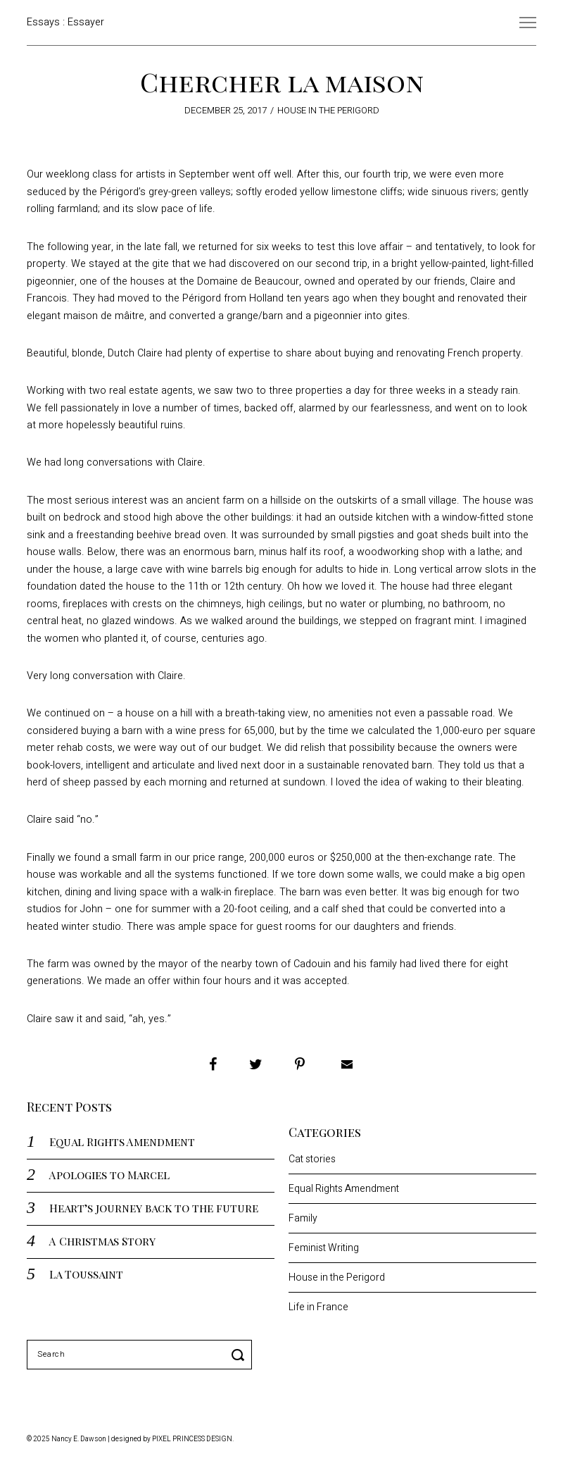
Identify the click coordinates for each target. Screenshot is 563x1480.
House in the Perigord (328, 110)
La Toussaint (86, 1274)
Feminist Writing (324, 1247)
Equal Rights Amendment (122, 1141)
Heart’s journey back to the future (153, 1207)
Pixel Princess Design (192, 1439)
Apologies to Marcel (109, 1174)
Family (303, 1218)
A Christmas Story (102, 1240)
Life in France (318, 1307)
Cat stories (312, 1159)
